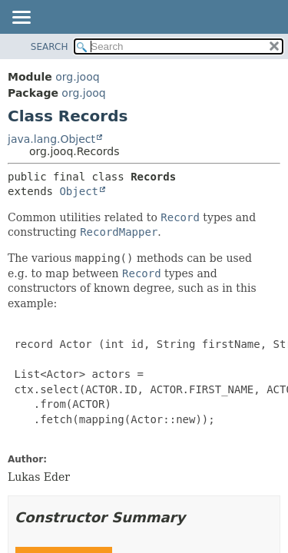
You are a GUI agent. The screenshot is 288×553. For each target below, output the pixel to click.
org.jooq (77, 77)
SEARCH (49, 46)
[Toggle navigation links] (21, 18)
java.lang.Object (51, 139)
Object (78, 191)
